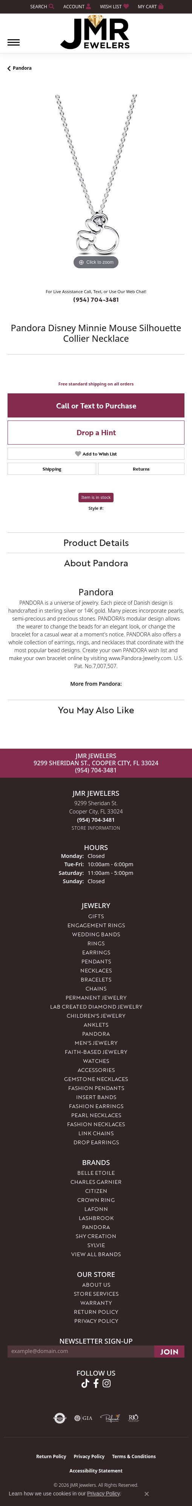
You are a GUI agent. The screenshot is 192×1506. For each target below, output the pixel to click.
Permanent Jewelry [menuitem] (96, 997)
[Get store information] (96, 828)
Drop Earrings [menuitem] (96, 1142)
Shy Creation (96, 1236)
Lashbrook (96, 1218)
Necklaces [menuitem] (96, 970)
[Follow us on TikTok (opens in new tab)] (85, 1383)
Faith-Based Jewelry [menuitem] (96, 1052)
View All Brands (96, 1254)
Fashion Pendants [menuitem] (96, 1088)
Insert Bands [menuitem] (96, 1097)
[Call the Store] (96, 819)
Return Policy (96, 1312)
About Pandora (96, 562)
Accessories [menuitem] (96, 1070)
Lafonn (96, 1209)
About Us (96, 1285)
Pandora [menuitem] (96, 1034)
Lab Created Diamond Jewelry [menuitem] (96, 1007)
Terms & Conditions (134, 1456)
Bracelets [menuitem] (96, 979)
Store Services (96, 1294)
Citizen (96, 1191)
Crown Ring (96, 1200)
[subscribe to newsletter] (169, 1351)
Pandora (22, 68)
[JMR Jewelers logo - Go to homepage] (96, 32)
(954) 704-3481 (96, 299)
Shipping (52, 468)
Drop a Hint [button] (96, 432)
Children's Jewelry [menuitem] (96, 1016)
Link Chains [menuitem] (96, 1133)
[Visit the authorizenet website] (60, 1418)
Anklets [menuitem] (96, 1025)
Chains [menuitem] (96, 988)
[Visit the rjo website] (133, 1418)
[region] (96, 183)
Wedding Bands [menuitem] (96, 934)
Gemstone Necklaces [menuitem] (96, 1079)
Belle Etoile (96, 1173)
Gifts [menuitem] (96, 916)
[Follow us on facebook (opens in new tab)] (96, 1383)
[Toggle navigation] (13, 46)
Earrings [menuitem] (96, 952)
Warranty (96, 1303)
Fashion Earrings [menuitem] (96, 1106)
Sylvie (96, 1245)
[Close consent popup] (146, 1494)
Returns (141, 468)
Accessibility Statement (95, 1471)
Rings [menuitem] (96, 943)
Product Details (96, 542)
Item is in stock (96, 497)
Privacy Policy (96, 1321)
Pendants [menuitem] (96, 961)
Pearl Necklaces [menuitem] (96, 1115)
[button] (41, 6)
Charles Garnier (96, 1182)
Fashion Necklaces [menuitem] (96, 1124)
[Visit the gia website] (83, 1418)
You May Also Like (96, 709)
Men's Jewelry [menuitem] (96, 1043)
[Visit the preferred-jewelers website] (110, 1418)
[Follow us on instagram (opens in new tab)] (107, 1383)
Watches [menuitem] (96, 1061)
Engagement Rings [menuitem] (96, 925)
